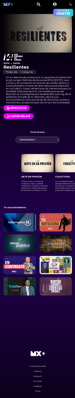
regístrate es (63, 13)
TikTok (37, 391)
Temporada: (37, 132)
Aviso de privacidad (38, 366)
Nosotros (37, 371)
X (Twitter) (37, 381)
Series (16, 63)
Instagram (37, 376)
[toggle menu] (70, 4)
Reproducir (18, 108)
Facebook (38, 386)
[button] (55, 4)
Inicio (7, 63)
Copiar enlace (18, 116)
